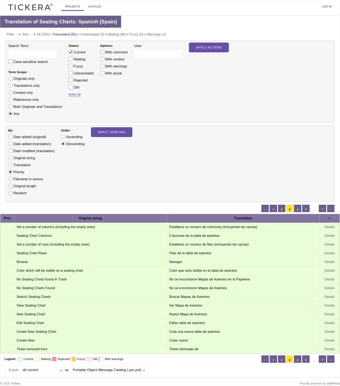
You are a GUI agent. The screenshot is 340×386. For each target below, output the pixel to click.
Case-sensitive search (30, 62)
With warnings (116, 66)
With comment (116, 52)
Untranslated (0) (92, 34)
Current (76, 52)
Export (13, 370)
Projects (72, 6)
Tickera (15, 383)
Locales (94, 6)
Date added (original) (29, 137)
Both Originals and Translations (37, 107)
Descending (75, 144)
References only (26, 100)
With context (115, 59)
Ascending (74, 137)
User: (138, 46)
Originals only (24, 78)
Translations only (26, 85)
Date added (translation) (32, 144)
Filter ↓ (12, 34)
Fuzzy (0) (136, 34)
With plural (113, 73)
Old (73, 87)
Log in (327, 6)
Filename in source (28, 179)
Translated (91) (65, 34)
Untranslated (81, 73)
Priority (18, 172)
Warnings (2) (156, 34)
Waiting (76, 59)
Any (16, 114)
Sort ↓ (26, 34)
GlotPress (333, 383)
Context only (23, 92)
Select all (74, 94)
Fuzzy (75, 66)
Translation (22, 165)
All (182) (43, 34)
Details (329, 227)
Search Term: (18, 46)
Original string (24, 158)
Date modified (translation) (34, 151)
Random (20, 193)
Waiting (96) (117, 34)
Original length (24, 186)
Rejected (78, 80)
